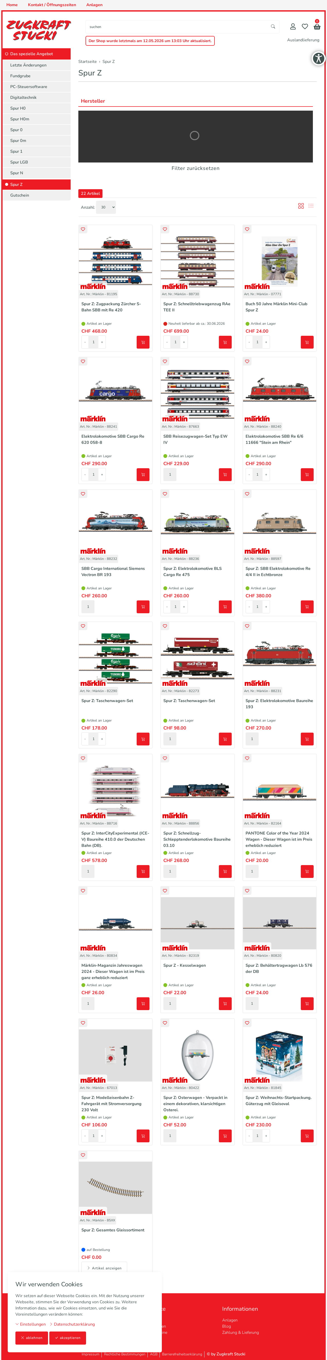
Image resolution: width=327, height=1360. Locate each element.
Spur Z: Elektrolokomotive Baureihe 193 (279, 704)
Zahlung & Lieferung (240, 1332)
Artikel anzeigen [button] (104, 1268)
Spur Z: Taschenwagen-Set (107, 701)
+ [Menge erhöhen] (102, 342)
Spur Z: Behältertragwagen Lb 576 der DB (279, 968)
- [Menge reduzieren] (85, 342)
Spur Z (90, 73)
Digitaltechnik (23, 97)
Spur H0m (19, 119)
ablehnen (32, 1338)
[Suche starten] (273, 26)
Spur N (16, 173)
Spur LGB (19, 162)
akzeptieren (68, 1338)
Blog (226, 1326)
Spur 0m (18, 140)
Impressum (90, 1354)
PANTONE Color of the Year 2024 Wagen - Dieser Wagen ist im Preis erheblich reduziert (279, 839)
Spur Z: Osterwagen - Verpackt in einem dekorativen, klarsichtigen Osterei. (195, 1104)
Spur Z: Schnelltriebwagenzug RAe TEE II (196, 307)
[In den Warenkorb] (143, 342)
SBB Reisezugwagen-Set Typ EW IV (195, 439)
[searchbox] (176, 26)
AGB (153, 1354)
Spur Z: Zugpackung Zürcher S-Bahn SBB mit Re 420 (111, 307)
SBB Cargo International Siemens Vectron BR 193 (113, 572)
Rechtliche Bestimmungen (124, 1354)
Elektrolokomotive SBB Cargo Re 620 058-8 (112, 439)
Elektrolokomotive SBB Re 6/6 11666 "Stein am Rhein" (274, 439)
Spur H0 (18, 108)
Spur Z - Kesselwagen (184, 965)
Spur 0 (16, 130)
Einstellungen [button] (30, 1324)
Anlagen (230, 1320)
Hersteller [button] (93, 101)
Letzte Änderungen (28, 65)
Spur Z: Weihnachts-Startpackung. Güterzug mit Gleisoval (279, 1101)
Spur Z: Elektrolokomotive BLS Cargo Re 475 (192, 572)
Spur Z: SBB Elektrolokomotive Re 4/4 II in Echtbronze (278, 572)
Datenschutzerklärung (72, 1324)
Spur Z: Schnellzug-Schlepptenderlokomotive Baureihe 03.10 (197, 839)
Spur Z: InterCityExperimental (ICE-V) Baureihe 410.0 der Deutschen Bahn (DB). (115, 839)
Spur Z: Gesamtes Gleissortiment (112, 1230)
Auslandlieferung (303, 40)
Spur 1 (16, 151)
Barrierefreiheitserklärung (182, 1354)
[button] (317, 27)
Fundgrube (20, 76)
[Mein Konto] (293, 27)
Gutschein (19, 195)
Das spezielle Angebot (31, 54)
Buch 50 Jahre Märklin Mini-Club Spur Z (276, 307)
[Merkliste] (305, 27)
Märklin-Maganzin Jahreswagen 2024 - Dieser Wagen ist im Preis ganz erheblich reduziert (113, 972)
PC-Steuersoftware (28, 87)
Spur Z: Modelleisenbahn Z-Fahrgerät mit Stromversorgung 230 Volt (111, 1104)
